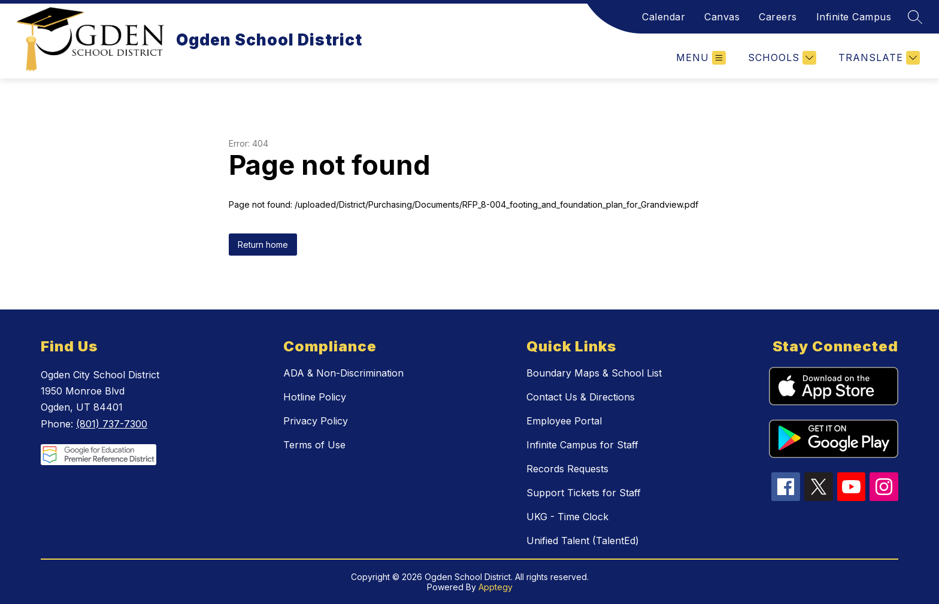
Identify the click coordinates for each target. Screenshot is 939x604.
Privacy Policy (315, 421)
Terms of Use (314, 445)
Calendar (663, 17)
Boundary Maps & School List (594, 373)
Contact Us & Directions (580, 397)
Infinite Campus (854, 17)
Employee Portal (564, 421)
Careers (778, 17)
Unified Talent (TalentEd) (582, 541)
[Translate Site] (877, 57)
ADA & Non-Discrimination (343, 373)
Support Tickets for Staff (583, 493)
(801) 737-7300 (111, 424)
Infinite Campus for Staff (582, 445)
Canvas (722, 17)
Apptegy (495, 587)
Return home (263, 244)
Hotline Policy (314, 397)
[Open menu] (701, 57)
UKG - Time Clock (567, 517)
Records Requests (567, 469)
